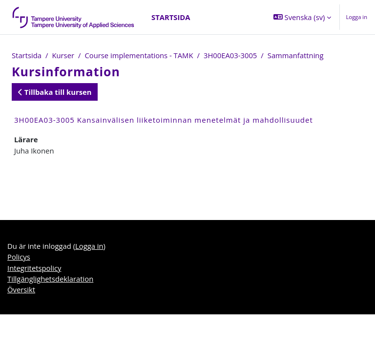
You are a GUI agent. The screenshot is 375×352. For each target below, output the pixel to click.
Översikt (21, 289)
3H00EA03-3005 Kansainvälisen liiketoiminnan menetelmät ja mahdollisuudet (163, 120)
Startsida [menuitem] (170, 17)
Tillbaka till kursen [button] (54, 92)
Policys (18, 257)
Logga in (356, 17)
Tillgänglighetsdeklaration (50, 279)
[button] (302, 17)
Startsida (27, 55)
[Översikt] (74, 17)
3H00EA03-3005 (230, 55)
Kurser (63, 55)
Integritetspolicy (34, 268)
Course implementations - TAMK (138, 55)
